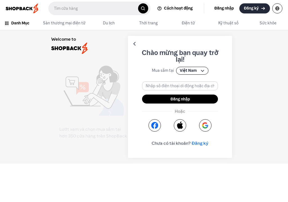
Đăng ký (200, 143)
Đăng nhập (180, 99)
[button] (134, 44)
